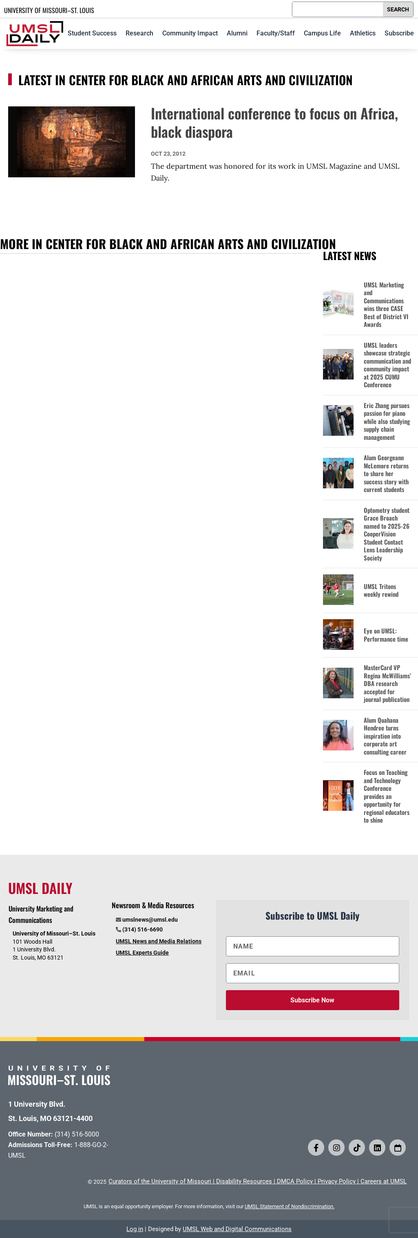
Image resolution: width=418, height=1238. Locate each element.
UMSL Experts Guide (142, 952)
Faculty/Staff (276, 33)
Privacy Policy (337, 1181)
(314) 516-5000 (77, 1134)
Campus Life (322, 33)
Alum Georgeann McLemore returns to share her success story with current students (386, 474)
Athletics (363, 33)
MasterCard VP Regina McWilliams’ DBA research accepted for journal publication (387, 684)
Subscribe (399, 33)
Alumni (237, 33)
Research (139, 33)
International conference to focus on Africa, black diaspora (274, 122)
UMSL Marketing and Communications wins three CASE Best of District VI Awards (386, 305)
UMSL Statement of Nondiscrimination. (289, 1206)
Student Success (92, 33)
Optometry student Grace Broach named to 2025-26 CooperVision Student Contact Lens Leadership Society (386, 534)
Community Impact (190, 33)
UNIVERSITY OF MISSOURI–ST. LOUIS (49, 10)
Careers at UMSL (383, 1181)
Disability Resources (244, 1181)
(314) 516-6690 (142, 929)
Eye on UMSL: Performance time (386, 635)
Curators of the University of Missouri (159, 1181)
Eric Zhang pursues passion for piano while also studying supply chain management (387, 421)
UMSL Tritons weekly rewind (381, 590)
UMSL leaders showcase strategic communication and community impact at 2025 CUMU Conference (387, 365)
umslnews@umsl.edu (150, 919)
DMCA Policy (295, 1181)
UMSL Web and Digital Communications (237, 1229)
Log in (134, 1229)
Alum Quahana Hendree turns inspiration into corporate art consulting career (385, 736)
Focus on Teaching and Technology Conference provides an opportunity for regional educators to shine (386, 796)
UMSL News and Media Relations (158, 941)
